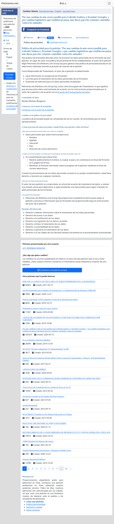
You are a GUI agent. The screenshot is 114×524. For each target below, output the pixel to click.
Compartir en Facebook (35, 29)
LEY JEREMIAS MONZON (33, 248)
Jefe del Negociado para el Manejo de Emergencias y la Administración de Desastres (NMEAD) (59, 290)
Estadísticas (82, 37)
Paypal (9, 57)
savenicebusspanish (29, 405)
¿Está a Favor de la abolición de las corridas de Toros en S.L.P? (46, 387)
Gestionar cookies (34, 507)
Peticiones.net (9, 3)
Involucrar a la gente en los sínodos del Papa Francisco (43, 396)
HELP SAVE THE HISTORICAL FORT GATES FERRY (44, 423)
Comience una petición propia (52, 270)
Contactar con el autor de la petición (38, 110)
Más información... (9, 34)
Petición (28, 37)
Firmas (45, 37)
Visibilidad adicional (57, 42)
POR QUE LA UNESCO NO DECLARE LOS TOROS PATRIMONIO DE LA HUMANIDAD (58, 281)
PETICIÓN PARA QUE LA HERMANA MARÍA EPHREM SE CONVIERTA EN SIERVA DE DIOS (61, 378)
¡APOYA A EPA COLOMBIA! (34, 369)
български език (46, 11)
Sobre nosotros (33, 510)
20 (66, 468)
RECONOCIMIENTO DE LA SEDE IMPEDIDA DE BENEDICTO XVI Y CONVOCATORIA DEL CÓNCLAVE (66, 432)
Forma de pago (7, 50)
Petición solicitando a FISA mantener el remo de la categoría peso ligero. (50, 299)
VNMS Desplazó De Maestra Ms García (37, 441)
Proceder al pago (9, 76)
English (58, 11)
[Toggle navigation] (109, 3)
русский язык (69, 11)
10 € (8, 43)
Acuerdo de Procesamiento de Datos (73, 92)
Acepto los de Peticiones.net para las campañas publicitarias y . (12, 96)
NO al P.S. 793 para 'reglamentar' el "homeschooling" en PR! (45, 349)
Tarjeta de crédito (9, 66)
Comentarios (65, 37)
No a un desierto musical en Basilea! (36, 340)
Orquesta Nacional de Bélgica (33, 459)
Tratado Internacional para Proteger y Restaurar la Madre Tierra (46, 450)
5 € (7, 40)
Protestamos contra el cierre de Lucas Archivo (40, 308)
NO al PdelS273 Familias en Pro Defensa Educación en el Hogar (47, 414)
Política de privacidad (33, 42)
